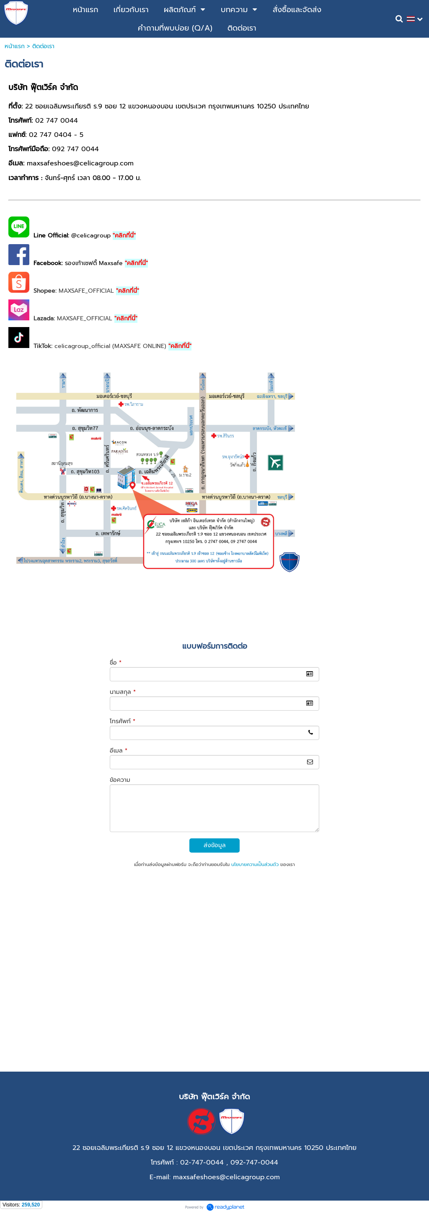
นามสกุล (123, 692)
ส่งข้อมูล (215, 845)
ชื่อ (115, 662)
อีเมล (118, 750)
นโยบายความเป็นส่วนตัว (255, 864)
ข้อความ (120, 780)
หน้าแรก (15, 46)
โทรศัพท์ (122, 721)
